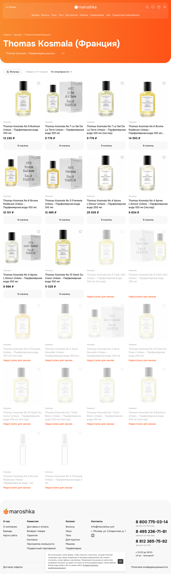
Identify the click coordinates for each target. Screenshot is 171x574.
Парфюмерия (97, 15)
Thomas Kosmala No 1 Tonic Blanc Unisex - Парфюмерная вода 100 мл (105, 416)
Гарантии (32, 535)
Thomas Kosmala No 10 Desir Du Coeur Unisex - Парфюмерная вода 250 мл (148, 352)
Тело (61, 15)
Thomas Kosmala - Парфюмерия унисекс (30, 53)
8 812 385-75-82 (151, 541)
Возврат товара (36, 531)
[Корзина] (158, 7)
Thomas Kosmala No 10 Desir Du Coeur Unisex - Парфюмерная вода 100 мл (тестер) (22, 416)
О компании (10, 526)
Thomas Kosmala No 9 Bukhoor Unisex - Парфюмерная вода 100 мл (21, 130)
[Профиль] (164, 7)
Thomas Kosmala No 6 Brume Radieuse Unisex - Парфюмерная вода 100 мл (20, 204)
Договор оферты (13, 567)
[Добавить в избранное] (38, 84)
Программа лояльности (40, 543)
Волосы (45, 15)
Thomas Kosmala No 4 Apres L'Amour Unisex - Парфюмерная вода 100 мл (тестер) (148, 204)
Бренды (35, 15)
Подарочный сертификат (41, 548)
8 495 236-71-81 (151, 531)
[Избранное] (153, 7)
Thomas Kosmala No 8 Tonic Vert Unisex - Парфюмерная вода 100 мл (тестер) (106, 278)
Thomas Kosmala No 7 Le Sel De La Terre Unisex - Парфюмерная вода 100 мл (64, 130)
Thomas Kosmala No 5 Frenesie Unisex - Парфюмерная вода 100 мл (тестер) (21, 352)
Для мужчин (71, 15)
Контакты (32, 539)
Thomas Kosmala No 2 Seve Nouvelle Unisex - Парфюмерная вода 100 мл (103, 352)
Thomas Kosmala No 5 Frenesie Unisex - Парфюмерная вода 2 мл (63, 480)
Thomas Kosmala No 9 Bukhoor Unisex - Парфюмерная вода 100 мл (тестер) (147, 416)
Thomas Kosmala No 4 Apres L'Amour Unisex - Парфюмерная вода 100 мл (22, 278)
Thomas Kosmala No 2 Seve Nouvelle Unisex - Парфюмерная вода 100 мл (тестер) (61, 352)
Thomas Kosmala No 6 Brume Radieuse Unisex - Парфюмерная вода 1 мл (20, 480)
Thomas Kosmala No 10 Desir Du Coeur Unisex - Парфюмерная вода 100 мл (64, 278)
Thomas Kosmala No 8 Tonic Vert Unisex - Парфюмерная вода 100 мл (148, 278)
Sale (108, 15)
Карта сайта (10, 535)
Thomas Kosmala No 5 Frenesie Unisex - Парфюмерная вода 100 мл (63, 204)
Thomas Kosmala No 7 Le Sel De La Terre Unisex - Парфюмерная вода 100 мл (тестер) (106, 130)
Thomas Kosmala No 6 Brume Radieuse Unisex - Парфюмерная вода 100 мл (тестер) (146, 130)
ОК (120, 561)
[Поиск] (147, 7)
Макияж (84, 15)
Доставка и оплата (37, 526)
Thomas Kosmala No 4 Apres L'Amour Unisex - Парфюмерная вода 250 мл (106, 204)
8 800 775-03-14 (152, 522)
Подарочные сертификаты (125, 15)
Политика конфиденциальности (149, 567)
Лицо (54, 15)
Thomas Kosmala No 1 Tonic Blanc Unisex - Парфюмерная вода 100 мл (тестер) (63, 416)
